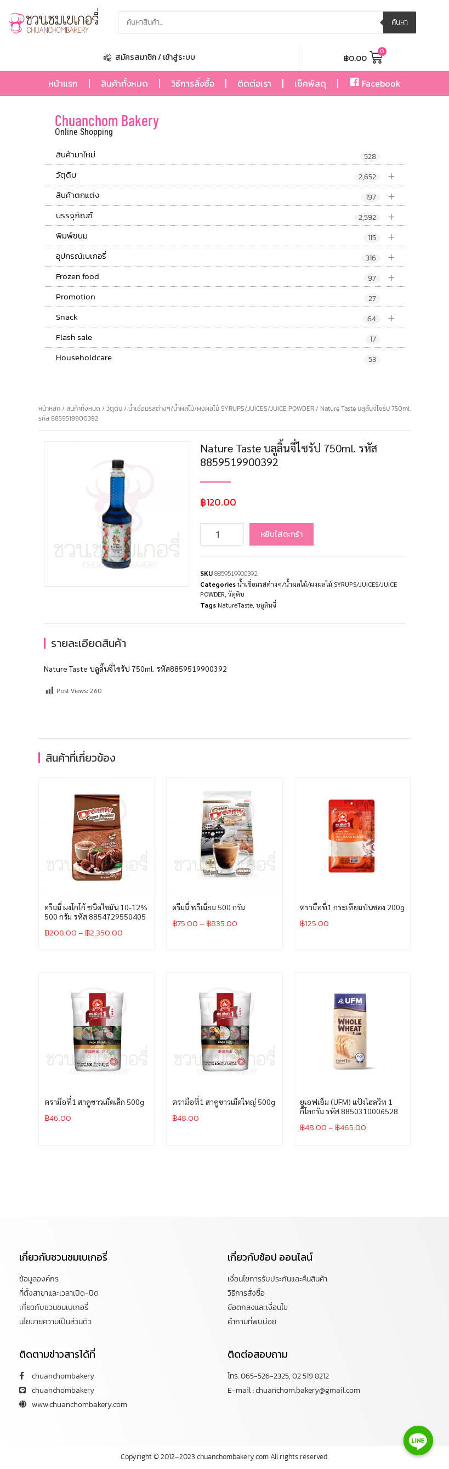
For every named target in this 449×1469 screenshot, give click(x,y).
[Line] (418, 1440)
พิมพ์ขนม (230, 236)
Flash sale (218, 338)
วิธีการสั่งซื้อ (192, 83)
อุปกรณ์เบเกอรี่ (230, 256)
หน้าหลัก (49, 408)
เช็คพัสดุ (310, 83)
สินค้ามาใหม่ (218, 155)
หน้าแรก (63, 83)
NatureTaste (235, 604)
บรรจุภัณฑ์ (230, 216)
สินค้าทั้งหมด (124, 83)
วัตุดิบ (230, 175)
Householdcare (218, 358)
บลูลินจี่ (266, 604)
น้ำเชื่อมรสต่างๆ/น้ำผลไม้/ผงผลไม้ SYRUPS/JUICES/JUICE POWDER (221, 408)
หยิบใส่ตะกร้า (281, 534)
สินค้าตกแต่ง (230, 195)
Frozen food (230, 276)
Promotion (218, 297)
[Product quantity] (222, 534)
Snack (230, 317)
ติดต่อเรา (254, 83)
